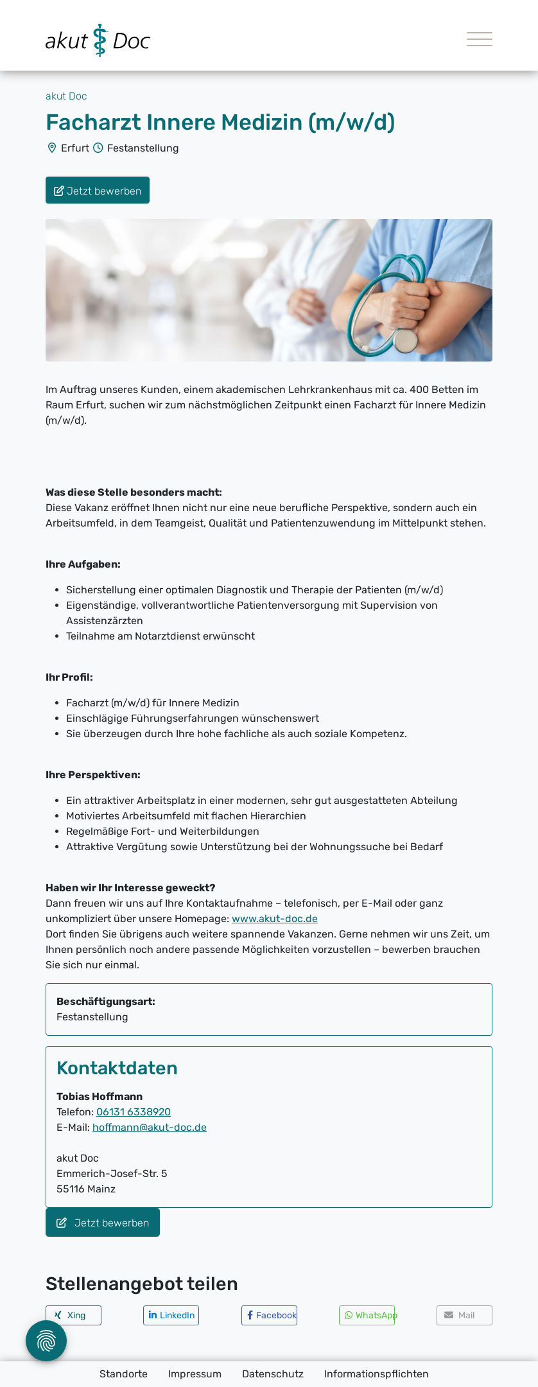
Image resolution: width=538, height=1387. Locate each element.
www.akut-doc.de (275, 918)
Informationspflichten (376, 1374)
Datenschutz (273, 1374)
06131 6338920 (133, 1112)
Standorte (124, 1374)
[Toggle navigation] (474, 40)
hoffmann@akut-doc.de (149, 1127)
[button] (73, 1315)
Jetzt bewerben (102, 1223)
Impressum (194, 1374)
